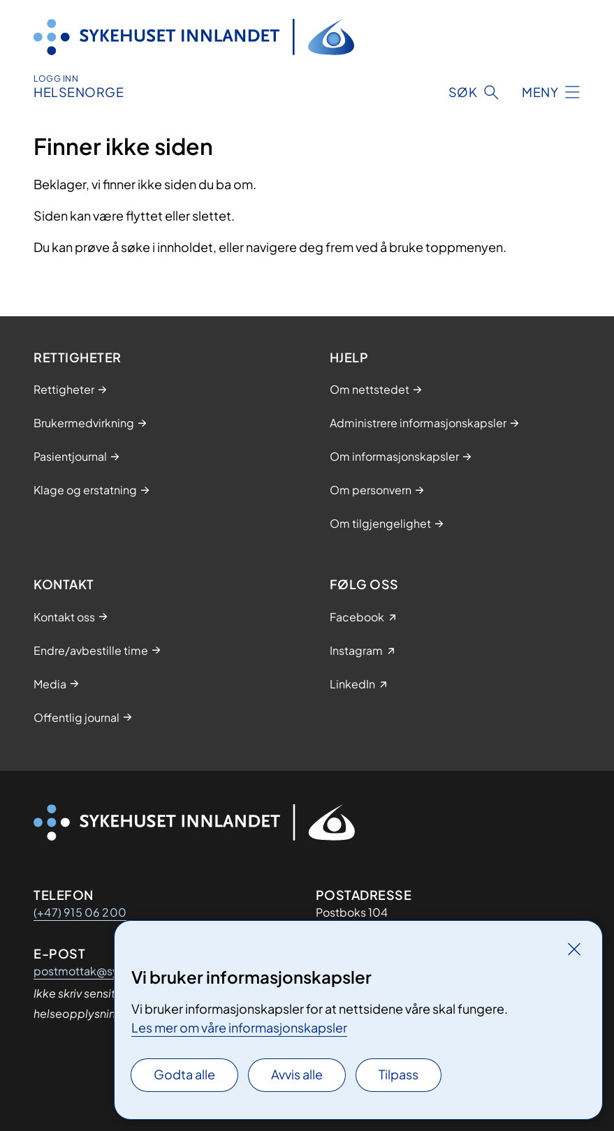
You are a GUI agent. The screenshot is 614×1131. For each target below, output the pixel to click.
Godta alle (184, 1074)
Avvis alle (297, 1074)
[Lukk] (574, 949)
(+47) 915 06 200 (80, 912)
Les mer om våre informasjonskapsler (239, 1027)
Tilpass (398, 1074)
